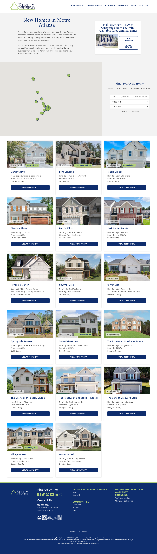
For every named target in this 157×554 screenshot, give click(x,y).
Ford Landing (66, 171)
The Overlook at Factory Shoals (28, 397)
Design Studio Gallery (129, 489)
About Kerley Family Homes (90, 489)
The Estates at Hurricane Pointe (125, 341)
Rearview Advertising (91, 543)
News (75, 492)
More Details (128, 46)
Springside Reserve (22, 341)
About (134, 5)
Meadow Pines (19, 228)
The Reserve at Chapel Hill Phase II (77, 399)
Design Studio (94, 5)
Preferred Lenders (123, 498)
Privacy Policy (127, 539)
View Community (30, 187)
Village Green (18, 454)
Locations (77, 504)
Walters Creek (67, 454)
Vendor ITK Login (76, 531)
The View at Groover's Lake (122, 397)
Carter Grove (18, 171)
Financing (123, 5)
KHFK (85, 531)
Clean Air (77, 495)
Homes (76, 507)
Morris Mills (66, 228)
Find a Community (130, 40)
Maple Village (115, 171)
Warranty (110, 5)
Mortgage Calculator (124, 501)
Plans (75, 510)
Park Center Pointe (118, 228)
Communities (78, 5)
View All (135, 111)
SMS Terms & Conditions (78, 541)
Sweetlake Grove (68, 341)
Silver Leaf (113, 284)
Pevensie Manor (20, 284)
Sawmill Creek (67, 284)
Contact (143, 5)
